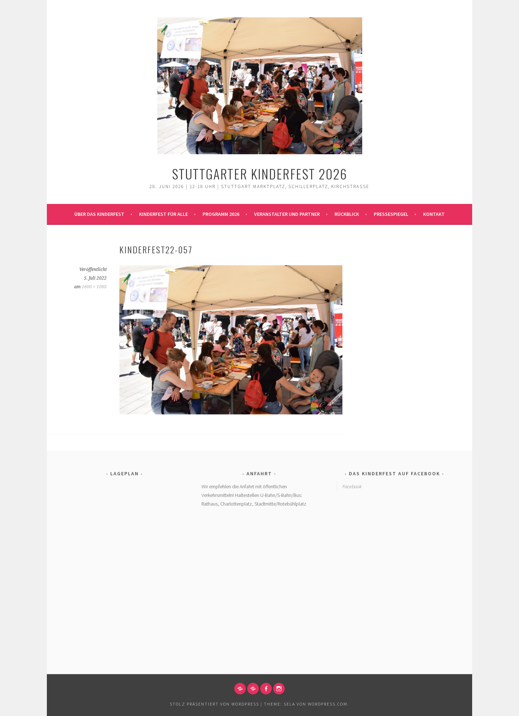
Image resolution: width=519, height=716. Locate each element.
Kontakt (434, 214)
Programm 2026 (221, 214)
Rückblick (346, 214)
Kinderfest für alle (163, 214)
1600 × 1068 (94, 286)
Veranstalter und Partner (287, 214)
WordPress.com (327, 704)
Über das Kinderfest (99, 214)
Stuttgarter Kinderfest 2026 (259, 173)
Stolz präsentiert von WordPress (214, 704)
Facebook (351, 486)
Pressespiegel (391, 214)
